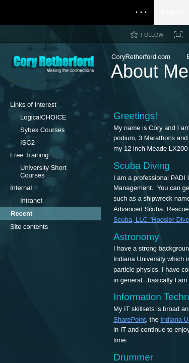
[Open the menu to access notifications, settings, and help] (141, 12)
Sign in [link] (171, 13)
